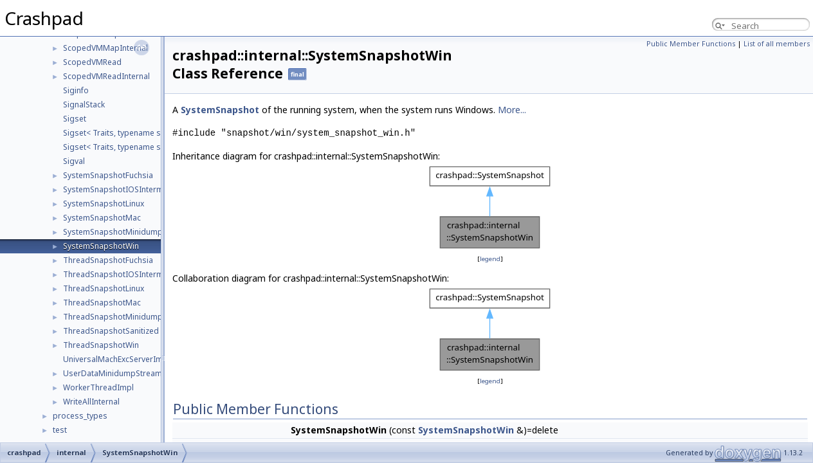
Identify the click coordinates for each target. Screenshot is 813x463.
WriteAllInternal (91, 401)
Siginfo (76, 90)
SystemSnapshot (220, 110)
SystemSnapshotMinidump (113, 231)
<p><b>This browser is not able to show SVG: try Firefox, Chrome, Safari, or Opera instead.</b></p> (490, 207)
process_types (80, 415)
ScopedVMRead (92, 62)
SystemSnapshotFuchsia (108, 175)
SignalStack (84, 104)
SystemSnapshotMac (102, 217)
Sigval (74, 161)
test (60, 429)
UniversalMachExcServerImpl (116, 359)
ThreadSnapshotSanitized (111, 330)
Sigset (74, 118)
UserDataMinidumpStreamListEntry (128, 373)
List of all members (777, 43)
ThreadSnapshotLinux (103, 288)
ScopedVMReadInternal (106, 76)
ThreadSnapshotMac (102, 302)
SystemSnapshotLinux (103, 203)
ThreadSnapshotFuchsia (108, 260)
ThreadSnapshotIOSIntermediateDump (136, 274)
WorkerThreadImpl (98, 387)
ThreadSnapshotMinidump (113, 316)
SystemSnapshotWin (101, 246)
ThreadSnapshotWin (101, 345)
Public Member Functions (690, 43)
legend (490, 259)
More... (512, 110)
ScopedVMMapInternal (105, 47)
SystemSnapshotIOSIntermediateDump (136, 189)
